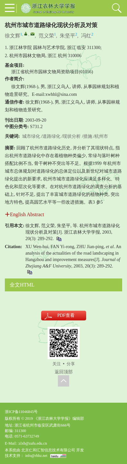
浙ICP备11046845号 (21, 411)
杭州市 (101, 136)
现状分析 (72, 136)
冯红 (86, 35)
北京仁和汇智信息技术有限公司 (48, 450)
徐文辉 (12, 35)
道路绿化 (51, 136)
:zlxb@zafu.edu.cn (32, 443)
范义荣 (46, 35)
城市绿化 (31, 136)
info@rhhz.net (36, 455)
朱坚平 (67, 35)
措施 (87, 136)
